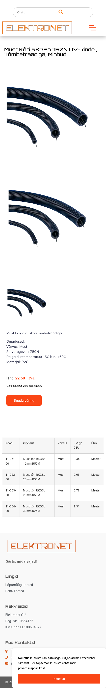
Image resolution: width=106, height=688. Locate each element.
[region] (59, 668)
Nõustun (59, 679)
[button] (94, 28)
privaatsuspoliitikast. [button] (32, 668)
